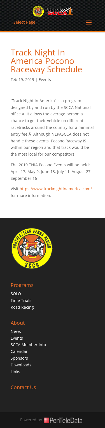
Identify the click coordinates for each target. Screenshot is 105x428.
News (16, 331)
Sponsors (19, 358)
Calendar (19, 351)
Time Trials (21, 300)
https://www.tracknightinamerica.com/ (56, 188)
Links (15, 371)
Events (45, 79)
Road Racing (22, 307)
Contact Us (23, 387)
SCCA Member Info (28, 344)
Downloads (21, 365)
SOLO (16, 293)
